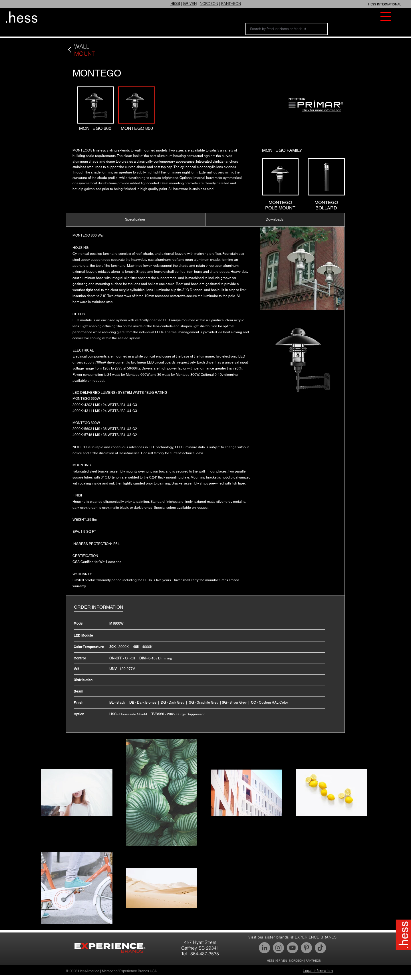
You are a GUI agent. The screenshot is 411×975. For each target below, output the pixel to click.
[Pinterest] (306, 947)
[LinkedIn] (264, 947)
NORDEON (209, 3)
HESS (270, 960)
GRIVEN (190, 3)
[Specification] (135, 219)
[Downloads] (275, 219)
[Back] (69, 50)
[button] (385, 16)
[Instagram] (278, 947)
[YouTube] (292, 947)
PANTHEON (231, 3)
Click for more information (321, 110)
